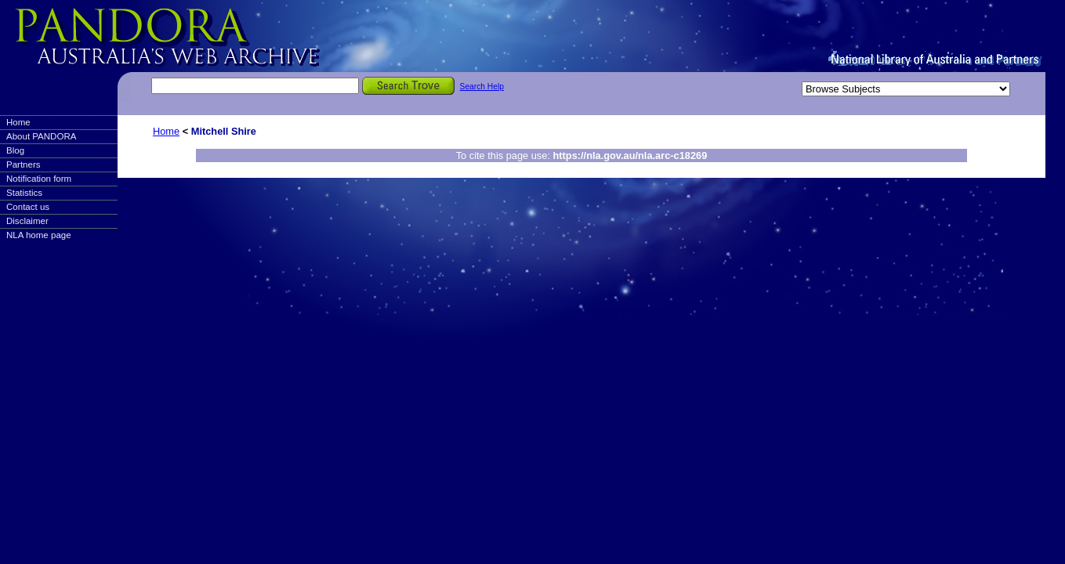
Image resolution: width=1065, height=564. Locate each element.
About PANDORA (41, 136)
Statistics (24, 192)
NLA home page (38, 235)
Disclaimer (27, 221)
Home (18, 122)
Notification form (38, 178)
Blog (15, 150)
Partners (23, 164)
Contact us (27, 207)
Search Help (482, 86)
